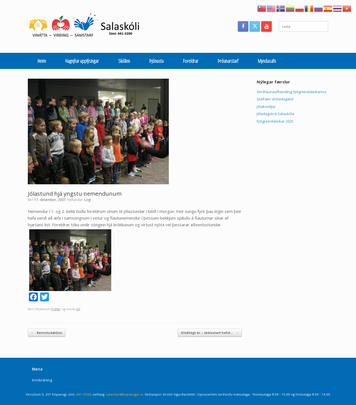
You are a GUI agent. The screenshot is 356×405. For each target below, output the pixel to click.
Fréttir (56, 309)
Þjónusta (156, 61)
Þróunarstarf (228, 61)
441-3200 (83, 394)
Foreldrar (190, 61)
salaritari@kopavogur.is (124, 394)
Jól (78, 309)
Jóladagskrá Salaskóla (275, 113)
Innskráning (42, 379)
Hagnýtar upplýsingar (82, 61)
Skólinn (124, 61)
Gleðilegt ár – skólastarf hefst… (210, 333)
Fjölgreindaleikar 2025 (275, 121)
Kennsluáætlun (46, 333)
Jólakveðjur (266, 106)
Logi (87, 199)
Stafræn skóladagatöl (275, 98)
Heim (42, 61)
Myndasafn (267, 61)
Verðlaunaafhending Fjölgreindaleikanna (291, 91)
